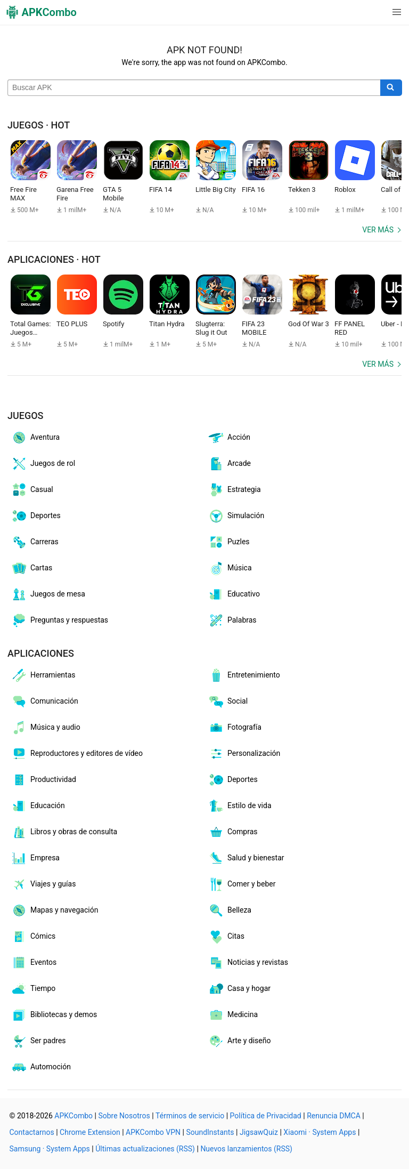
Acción (229, 437)
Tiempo (33, 988)
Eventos (33, 962)
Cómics (33, 936)
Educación (38, 806)
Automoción (41, 1067)
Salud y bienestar (246, 858)
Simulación (236, 516)
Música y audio (45, 727)
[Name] (194, 87)
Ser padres (38, 1041)
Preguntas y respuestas (59, 620)
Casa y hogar (239, 988)
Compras (233, 832)
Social (228, 701)
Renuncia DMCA (334, 1115)
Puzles (229, 542)
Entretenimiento (244, 675)
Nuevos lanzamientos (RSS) (246, 1148)
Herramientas (43, 675)
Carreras (35, 542)
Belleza (229, 910)
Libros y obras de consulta (64, 832)
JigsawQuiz (259, 1132)
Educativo (234, 594)
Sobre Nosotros (124, 1115)
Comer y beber (241, 884)
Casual (32, 489)
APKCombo (73, 1115)
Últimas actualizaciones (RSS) (145, 1148)
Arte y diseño (239, 1041)
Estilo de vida (240, 806)
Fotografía (234, 727)
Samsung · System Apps (50, 1148)
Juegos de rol (43, 463)
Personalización (244, 753)
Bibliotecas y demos (54, 1014)
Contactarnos (32, 1132)
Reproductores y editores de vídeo (77, 753)
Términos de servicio (190, 1115)
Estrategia (234, 489)
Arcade (229, 463)
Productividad (43, 779)
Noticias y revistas (248, 962)
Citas (226, 936)
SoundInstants (210, 1132)
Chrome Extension (90, 1132)
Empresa (35, 858)
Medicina (233, 1014)
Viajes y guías (43, 884)
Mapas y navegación (54, 910)
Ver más (378, 229)
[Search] (391, 87)
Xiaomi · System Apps (319, 1132)
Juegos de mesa (48, 594)
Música (230, 568)
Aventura (35, 437)
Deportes (36, 516)
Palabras (232, 620)
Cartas (31, 568)
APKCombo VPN (153, 1132)
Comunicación (44, 701)
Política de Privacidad (265, 1115)
